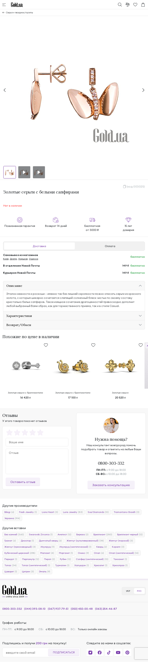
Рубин (65, 559)
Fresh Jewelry (28, 512)
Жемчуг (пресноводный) (20, 547)
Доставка (39, 246)
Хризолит (100, 565)
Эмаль (44, 571)
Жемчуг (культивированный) (85, 540)
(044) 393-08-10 (34, 608)
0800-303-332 (111, 463)
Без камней (14, 534)
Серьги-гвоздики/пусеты (19, 12)
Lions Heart (50, 512)
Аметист (64, 534)
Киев (5, 258)
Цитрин (28, 571)
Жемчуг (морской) (121, 540)
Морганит (66, 553)
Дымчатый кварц (50, 540)
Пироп (49, 559)
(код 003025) (136, 186)
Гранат (10, 540)
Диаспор (27, 540)
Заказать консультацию (111, 485)
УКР (128, 590)
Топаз (10, 565)
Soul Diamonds (98, 512)
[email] (27, 652)
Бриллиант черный (130, 534)
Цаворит (10, 571)
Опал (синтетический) (124, 553)
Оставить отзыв (22, 482)
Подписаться (64, 652)
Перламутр (30, 559)
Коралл (118, 547)
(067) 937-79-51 (58, 608)
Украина (12, 518)
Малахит (47, 553)
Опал (99, 553)
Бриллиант (102, 534)
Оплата (110, 246)
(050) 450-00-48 (82, 608)
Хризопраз (120, 565)
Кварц (101, 547)
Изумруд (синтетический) (75, 547)
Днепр (13, 258)
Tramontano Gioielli (126, 512)
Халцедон (81, 565)
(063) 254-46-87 (106, 608)
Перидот (10, 559)
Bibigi (9, 512)
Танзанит (120, 559)
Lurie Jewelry (73, 512)
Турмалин (62, 565)
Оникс (83, 553)
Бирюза (82, 534)
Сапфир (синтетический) (92, 559)
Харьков (23, 258)
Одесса (33, 258)
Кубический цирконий (19, 553)
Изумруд (48, 547)
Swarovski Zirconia (41, 534)
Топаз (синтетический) (36, 565)
